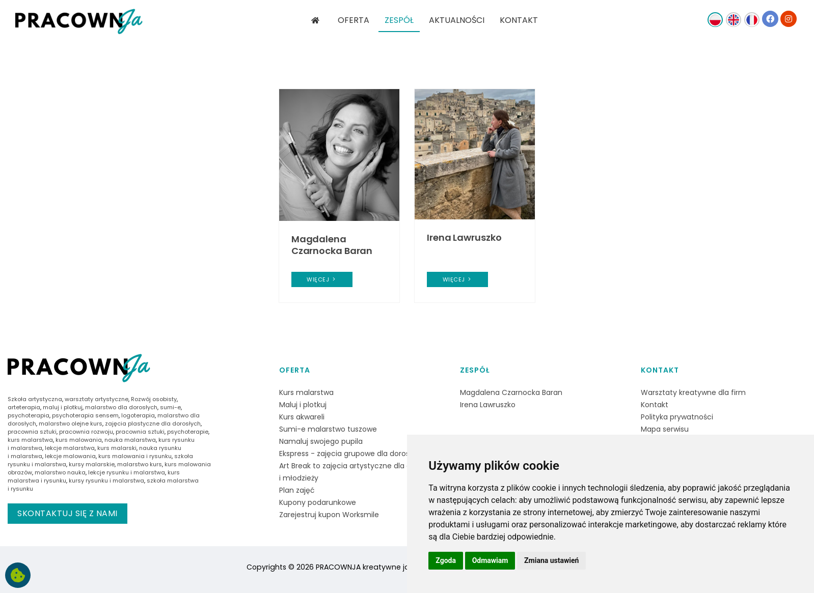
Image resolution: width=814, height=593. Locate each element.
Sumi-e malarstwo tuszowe (328, 429)
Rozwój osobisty (154, 399)
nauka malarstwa (130, 440)
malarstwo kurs (139, 464)
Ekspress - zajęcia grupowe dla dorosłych (352, 453)
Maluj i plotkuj (303, 405)
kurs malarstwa (30, 440)
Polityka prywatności (677, 417)
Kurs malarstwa (306, 392)
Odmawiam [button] (490, 560)
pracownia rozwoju (86, 432)
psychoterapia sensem (85, 415)
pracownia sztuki (32, 432)
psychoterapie (187, 432)
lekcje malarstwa (70, 448)
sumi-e (170, 407)
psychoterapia (28, 415)
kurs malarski (117, 448)
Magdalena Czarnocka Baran (332, 245)
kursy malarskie (92, 464)
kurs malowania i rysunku (135, 456)
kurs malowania (79, 440)
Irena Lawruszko (464, 237)
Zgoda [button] (446, 560)
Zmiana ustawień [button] (551, 560)
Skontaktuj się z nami (67, 513)
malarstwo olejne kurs (70, 423)
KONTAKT (519, 20)
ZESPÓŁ (399, 20)
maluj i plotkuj (63, 407)
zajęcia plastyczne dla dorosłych (153, 423)
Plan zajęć (297, 490)
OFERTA (353, 20)
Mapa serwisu (665, 429)
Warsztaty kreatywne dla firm (693, 392)
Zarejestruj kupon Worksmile (329, 515)
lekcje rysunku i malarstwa (126, 472)
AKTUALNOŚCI (456, 20)
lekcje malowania (70, 456)
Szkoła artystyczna (35, 399)
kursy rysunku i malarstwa (106, 480)
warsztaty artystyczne (96, 399)
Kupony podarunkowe (317, 502)
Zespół (475, 370)
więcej (322, 279)
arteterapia (24, 407)
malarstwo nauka (60, 472)
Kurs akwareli (301, 417)
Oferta (294, 370)
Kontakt (660, 370)
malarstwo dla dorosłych (121, 407)
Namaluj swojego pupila (321, 441)
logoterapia (138, 415)
